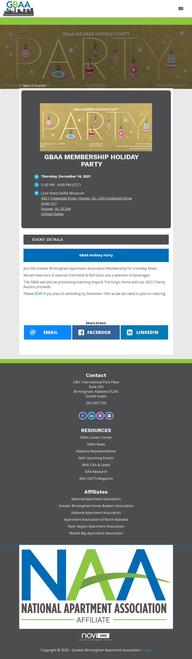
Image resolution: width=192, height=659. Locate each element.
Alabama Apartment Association (96, 512)
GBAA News (96, 444)
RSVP (39, 293)
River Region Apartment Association (96, 526)
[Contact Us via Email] (109, 415)
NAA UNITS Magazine (96, 478)
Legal (147, 650)
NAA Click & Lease (96, 465)
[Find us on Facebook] (83, 415)
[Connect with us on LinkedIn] (91, 415)
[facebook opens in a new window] (96, 332)
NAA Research (96, 471)
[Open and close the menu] (111, 8)
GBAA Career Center (96, 437)
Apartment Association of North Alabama (96, 519)
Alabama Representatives (96, 451)
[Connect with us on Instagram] (100, 415)
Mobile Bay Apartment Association (96, 533)
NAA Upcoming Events (96, 458)
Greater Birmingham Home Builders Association (96, 506)
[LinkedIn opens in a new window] (144, 332)
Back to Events (32, 86)
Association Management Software (96, 637)
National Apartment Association (96, 499)
